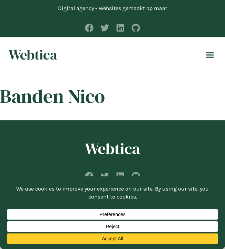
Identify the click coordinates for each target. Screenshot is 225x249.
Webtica (33, 54)
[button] (210, 54)
